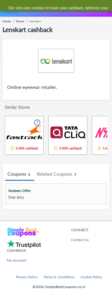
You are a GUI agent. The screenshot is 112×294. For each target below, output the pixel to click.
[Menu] (7, 8)
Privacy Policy (27, 277)
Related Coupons (57, 174)
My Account (16, 260)
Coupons (19, 174)
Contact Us (80, 240)
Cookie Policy (91, 277)
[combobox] (61, 8)
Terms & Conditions (59, 277)
